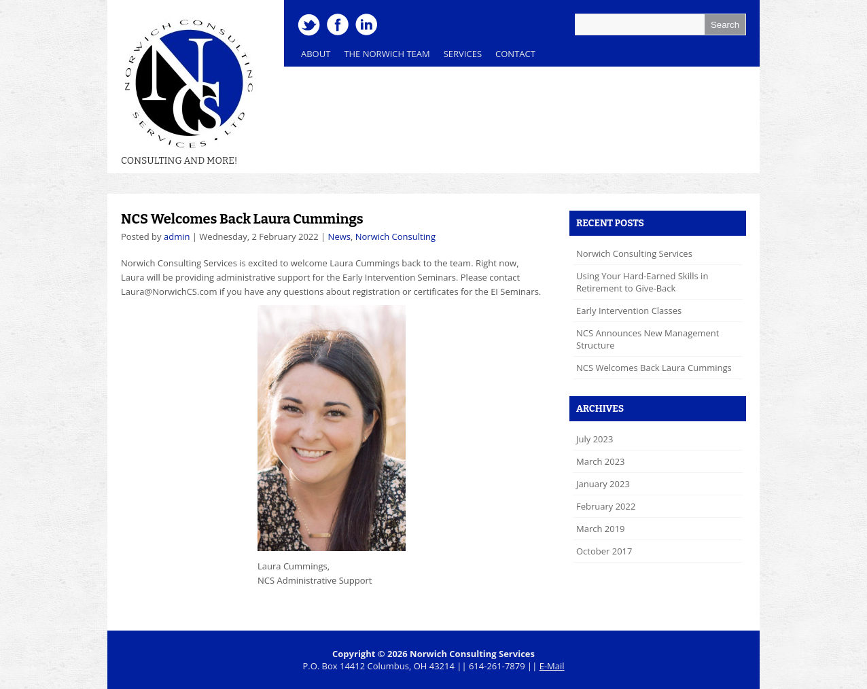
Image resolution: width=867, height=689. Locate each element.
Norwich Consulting (395, 236)
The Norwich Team (383, 57)
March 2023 (600, 461)
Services (459, 57)
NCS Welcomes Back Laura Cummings (242, 219)
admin (177, 236)
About (315, 54)
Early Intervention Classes (629, 310)
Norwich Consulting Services (634, 253)
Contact (515, 54)
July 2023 (594, 439)
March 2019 (600, 529)
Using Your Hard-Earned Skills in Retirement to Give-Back (642, 282)
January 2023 (603, 484)
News (339, 236)
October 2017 (604, 551)
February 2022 (605, 506)
